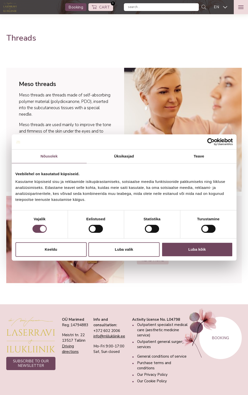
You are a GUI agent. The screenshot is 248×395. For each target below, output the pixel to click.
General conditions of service (162, 356)
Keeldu (51, 249)
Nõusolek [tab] (48, 156)
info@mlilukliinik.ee (109, 336)
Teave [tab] (199, 156)
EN (216, 6)
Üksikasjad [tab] (124, 156)
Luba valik (124, 249)
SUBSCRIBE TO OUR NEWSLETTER (31, 363)
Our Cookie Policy (152, 381)
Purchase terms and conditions (154, 365)
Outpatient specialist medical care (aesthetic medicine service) (162, 330)
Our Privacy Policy (152, 374)
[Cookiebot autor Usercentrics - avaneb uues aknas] (211, 142)
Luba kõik (197, 249)
